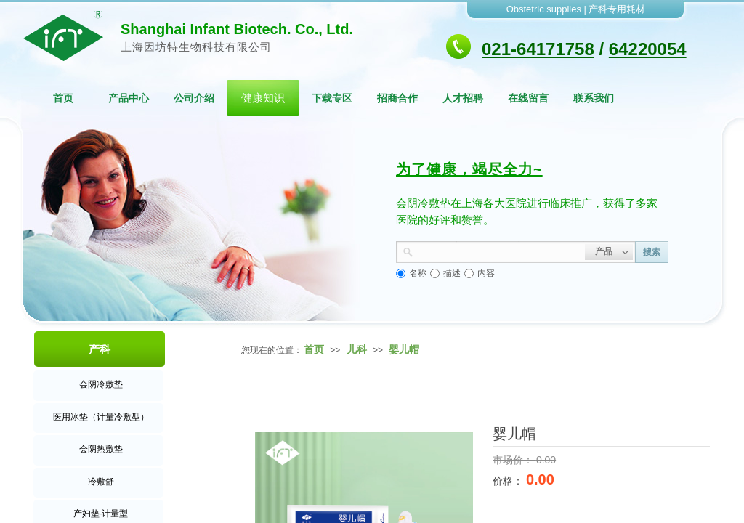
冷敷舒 (101, 482)
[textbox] (499, 250)
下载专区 (332, 98)
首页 (63, 98)
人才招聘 (462, 98)
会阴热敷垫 (101, 449)
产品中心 (128, 98)
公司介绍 (194, 98)
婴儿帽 (404, 349)
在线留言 (528, 98)
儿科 (357, 349)
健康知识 (263, 98)
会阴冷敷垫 (101, 384)
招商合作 (397, 98)
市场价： (514, 460)
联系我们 (593, 98)
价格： (509, 481)
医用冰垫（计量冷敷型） (101, 417)
